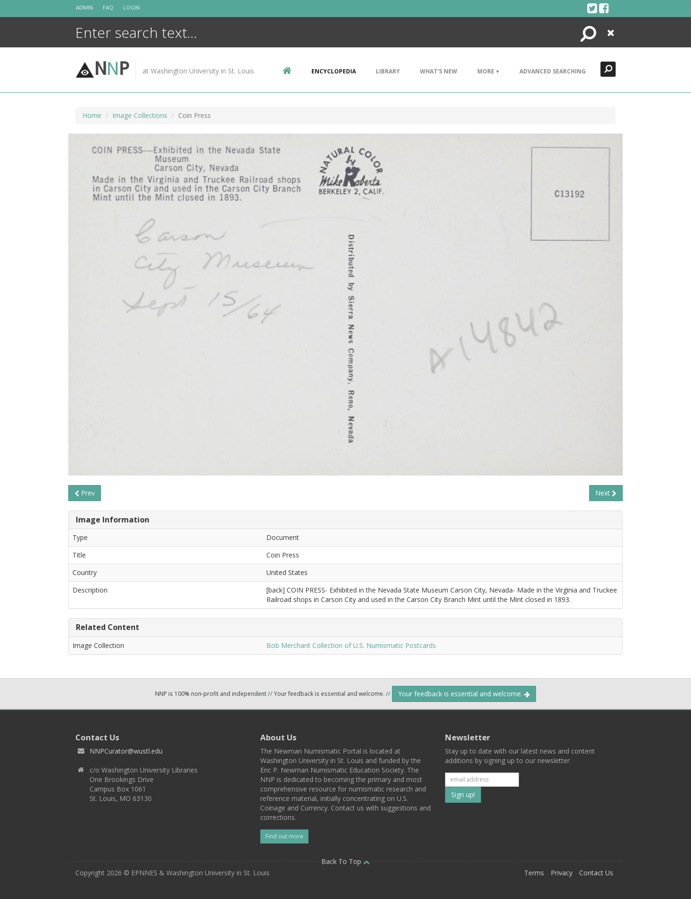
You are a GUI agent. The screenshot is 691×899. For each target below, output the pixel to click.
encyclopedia (333, 71)
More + (488, 71)
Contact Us (596, 872)
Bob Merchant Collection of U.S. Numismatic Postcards (351, 645)
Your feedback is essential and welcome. (464, 693)
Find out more (284, 836)
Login (131, 7)
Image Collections (139, 115)
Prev (84, 492)
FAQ (108, 7)
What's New (438, 71)
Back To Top (345, 861)
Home (91, 115)
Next (606, 492)
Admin (84, 7)
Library (388, 71)
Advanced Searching (552, 71)
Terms (534, 872)
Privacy (562, 872)
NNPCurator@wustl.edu (126, 750)
